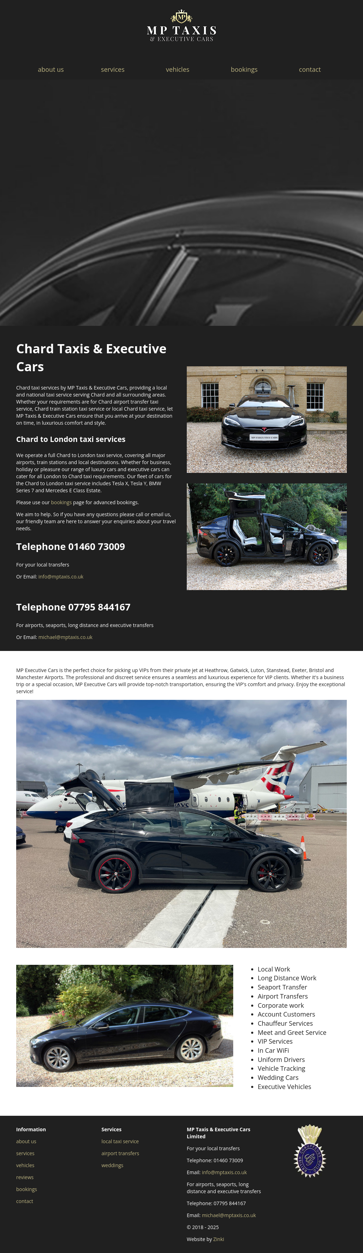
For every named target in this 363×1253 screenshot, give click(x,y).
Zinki (218, 1239)
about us (51, 69)
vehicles (178, 69)
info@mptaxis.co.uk (60, 576)
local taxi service (120, 1141)
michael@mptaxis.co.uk (65, 637)
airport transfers (120, 1153)
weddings (112, 1165)
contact (310, 69)
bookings (244, 69)
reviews (25, 1177)
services (113, 69)
